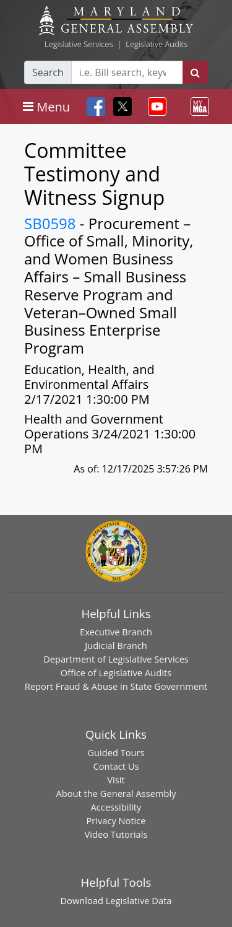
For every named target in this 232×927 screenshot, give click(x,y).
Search (48, 72)
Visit (115, 779)
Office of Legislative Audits (116, 672)
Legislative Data (139, 900)
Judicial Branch (116, 645)
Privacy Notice (115, 820)
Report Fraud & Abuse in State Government (116, 686)
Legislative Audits (156, 44)
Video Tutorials (116, 834)
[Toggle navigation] (46, 106)
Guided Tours (115, 752)
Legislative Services (79, 44)
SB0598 (50, 223)
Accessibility (116, 807)
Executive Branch (116, 631)
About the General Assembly (116, 793)
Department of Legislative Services (116, 659)
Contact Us (116, 766)
